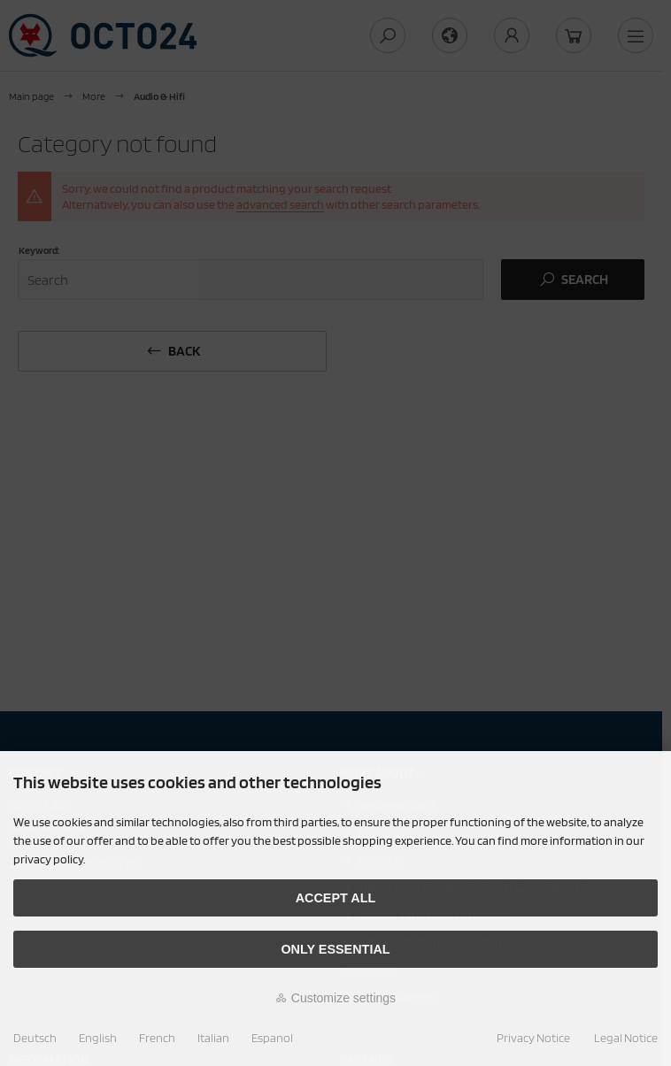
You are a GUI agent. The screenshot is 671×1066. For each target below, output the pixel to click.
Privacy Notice (533, 1038)
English (98, 1038)
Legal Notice (626, 1038)
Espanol (272, 1038)
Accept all (336, 898)
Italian (213, 1038)
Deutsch (35, 1038)
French (157, 1038)
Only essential (335, 949)
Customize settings (335, 998)
